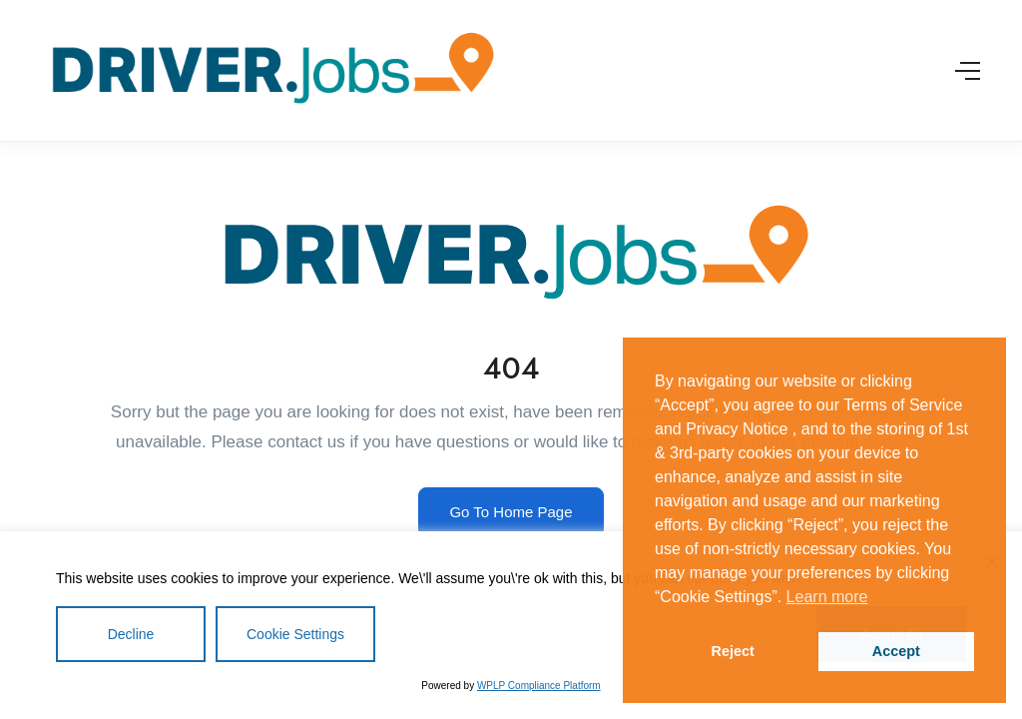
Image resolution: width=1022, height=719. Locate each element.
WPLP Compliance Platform (539, 685)
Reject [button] (733, 651)
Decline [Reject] (131, 634)
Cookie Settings (295, 634)
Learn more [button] (827, 596)
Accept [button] (896, 651)
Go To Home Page (510, 511)
